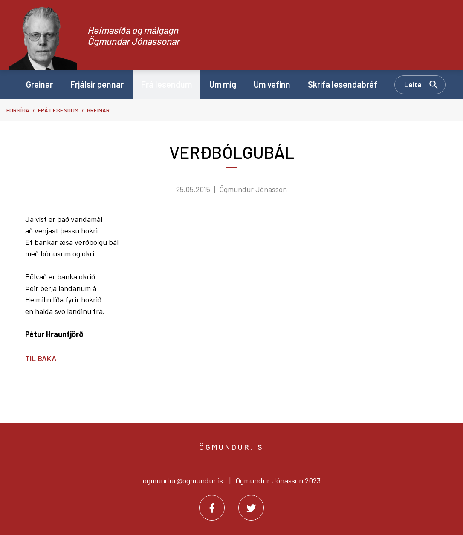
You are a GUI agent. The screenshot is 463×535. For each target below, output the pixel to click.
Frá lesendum (58, 110)
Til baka (41, 358)
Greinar (98, 110)
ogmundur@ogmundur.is (183, 480)
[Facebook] (212, 508)
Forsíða (17, 110)
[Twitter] (251, 508)
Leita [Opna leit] (413, 84)
